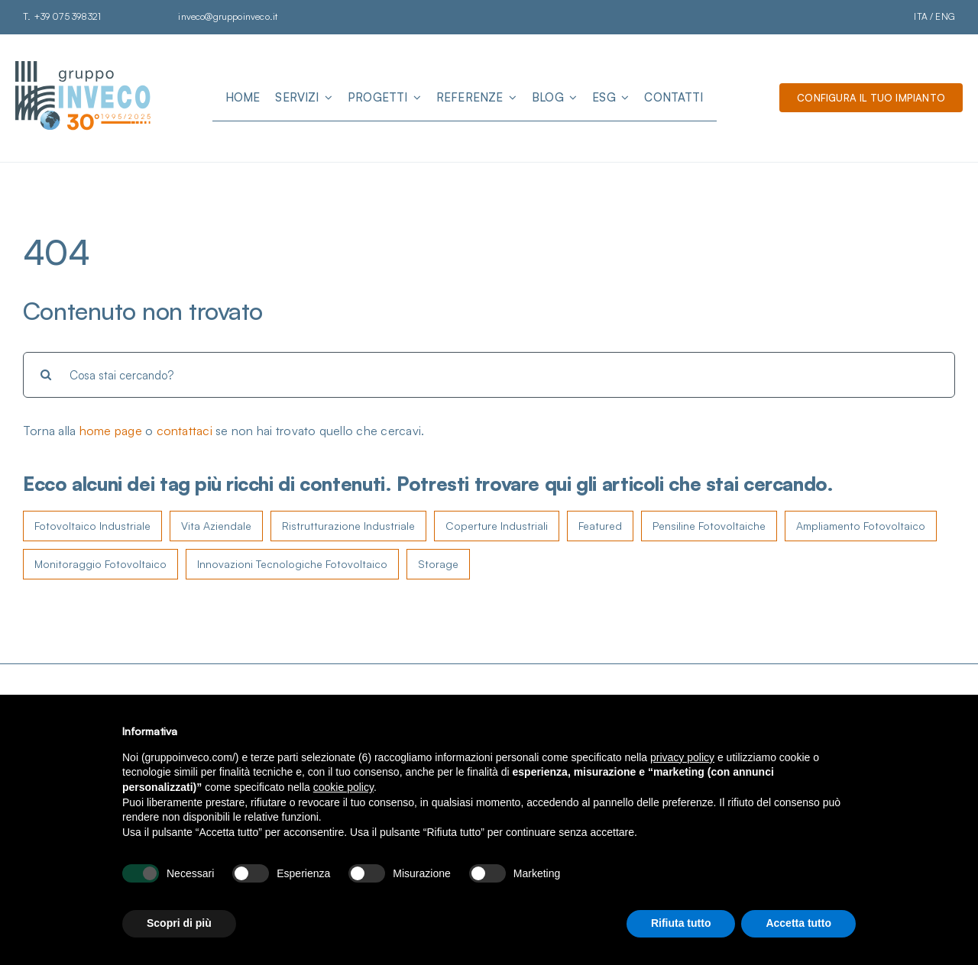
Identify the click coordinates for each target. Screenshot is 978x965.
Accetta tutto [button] (798, 923)
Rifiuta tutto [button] (681, 923)
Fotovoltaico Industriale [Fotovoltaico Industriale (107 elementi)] (92, 525)
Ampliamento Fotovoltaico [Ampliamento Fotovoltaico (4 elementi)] (860, 525)
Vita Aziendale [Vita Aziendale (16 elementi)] (216, 525)
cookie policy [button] (343, 787)
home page (110, 430)
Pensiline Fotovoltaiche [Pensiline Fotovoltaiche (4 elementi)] (709, 525)
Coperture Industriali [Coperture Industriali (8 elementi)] (496, 525)
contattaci (184, 430)
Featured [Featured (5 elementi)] (600, 525)
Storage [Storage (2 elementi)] (438, 563)
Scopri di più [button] (179, 923)
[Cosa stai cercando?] (489, 375)
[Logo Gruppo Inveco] (84, 67)
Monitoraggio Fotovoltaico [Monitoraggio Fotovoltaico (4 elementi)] (100, 563)
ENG (945, 16)
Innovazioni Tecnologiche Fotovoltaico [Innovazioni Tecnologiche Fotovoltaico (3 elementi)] (292, 563)
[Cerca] (46, 375)
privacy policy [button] (682, 757)
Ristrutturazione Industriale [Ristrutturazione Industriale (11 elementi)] (348, 525)
